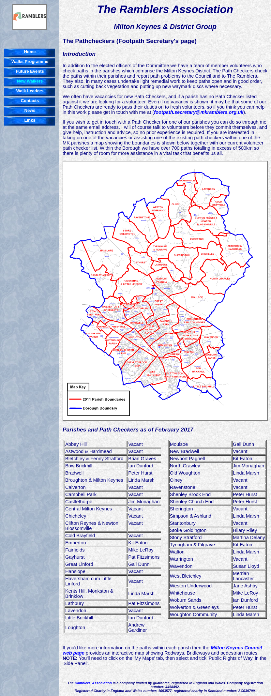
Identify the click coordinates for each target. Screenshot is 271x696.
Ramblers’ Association (93, 683)
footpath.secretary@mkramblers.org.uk (198, 112)
